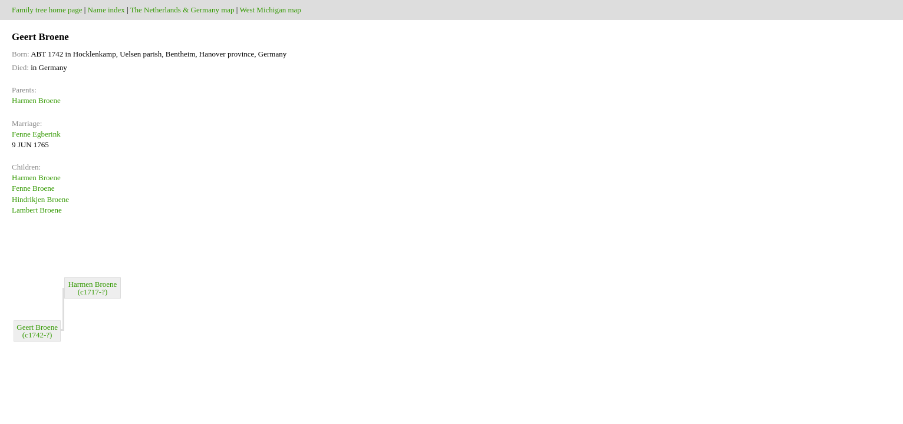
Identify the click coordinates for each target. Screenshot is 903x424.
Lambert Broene (37, 210)
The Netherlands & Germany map (182, 9)
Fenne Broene (33, 188)
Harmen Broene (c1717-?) (92, 288)
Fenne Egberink (36, 134)
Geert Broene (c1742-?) (37, 331)
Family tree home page (47, 9)
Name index (106, 9)
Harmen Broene (36, 100)
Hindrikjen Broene (40, 199)
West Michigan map (270, 9)
